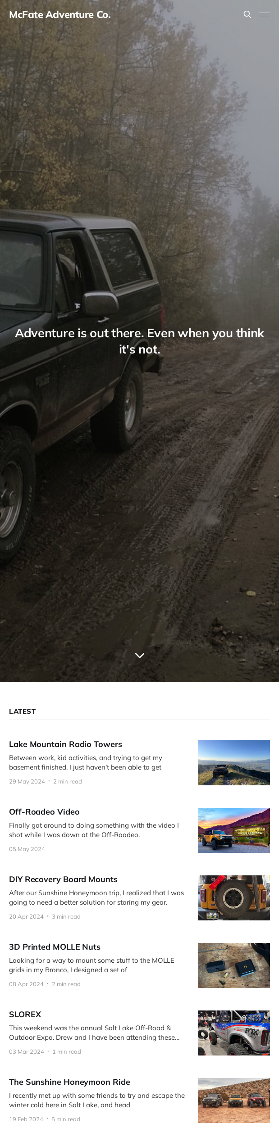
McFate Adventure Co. (59, 14)
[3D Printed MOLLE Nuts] (139, 965)
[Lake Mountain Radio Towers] (139, 763)
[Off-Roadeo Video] (139, 830)
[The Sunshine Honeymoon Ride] (139, 1100)
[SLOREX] (139, 1033)
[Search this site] (247, 14)
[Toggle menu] (264, 14)
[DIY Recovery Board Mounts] (139, 898)
